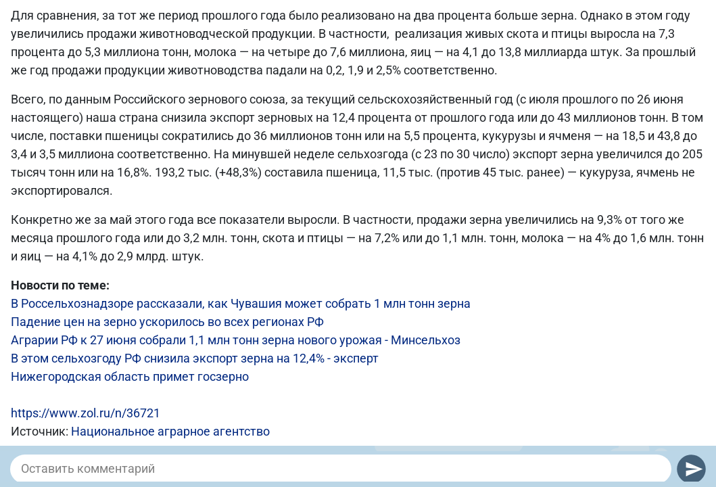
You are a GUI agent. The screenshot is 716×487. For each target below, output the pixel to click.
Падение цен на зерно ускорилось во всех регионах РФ (167, 322)
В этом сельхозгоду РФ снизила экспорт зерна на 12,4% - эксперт (195, 358)
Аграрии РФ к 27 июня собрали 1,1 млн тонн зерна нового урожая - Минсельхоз (235, 340)
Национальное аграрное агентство (170, 431)
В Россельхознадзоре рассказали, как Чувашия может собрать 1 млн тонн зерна (241, 303)
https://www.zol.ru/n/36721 (85, 413)
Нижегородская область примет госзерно (130, 376)
